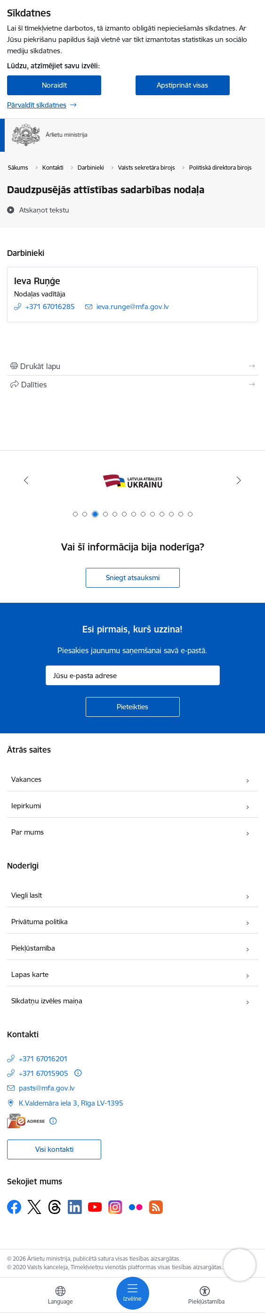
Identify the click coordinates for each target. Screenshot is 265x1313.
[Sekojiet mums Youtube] (95, 1206)
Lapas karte (29, 974)
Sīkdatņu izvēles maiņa (46, 1000)
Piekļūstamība (33, 948)
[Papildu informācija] (77, 1072)
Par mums (27, 832)
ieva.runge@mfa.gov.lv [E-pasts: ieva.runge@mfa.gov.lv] (132, 306)
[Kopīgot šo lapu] (132, 385)
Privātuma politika (39, 921)
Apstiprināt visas (182, 85)
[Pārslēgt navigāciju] (132, 1293)
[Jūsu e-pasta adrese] (133, 675)
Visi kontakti (54, 1149)
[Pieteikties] (133, 707)
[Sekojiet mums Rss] (156, 1207)
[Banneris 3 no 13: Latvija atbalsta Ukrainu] (132, 480)
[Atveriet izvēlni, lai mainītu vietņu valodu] (60, 1296)
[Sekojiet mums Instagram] (115, 1207)
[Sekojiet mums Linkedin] (75, 1207)
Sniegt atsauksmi (133, 577)
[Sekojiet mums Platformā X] (34, 1207)
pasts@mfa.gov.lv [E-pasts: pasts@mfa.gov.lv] (46, 1087)
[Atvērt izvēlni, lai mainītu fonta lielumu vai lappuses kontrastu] (204, 1296)
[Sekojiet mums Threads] (55, 1207)
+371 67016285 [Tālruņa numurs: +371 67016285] (50, 306)
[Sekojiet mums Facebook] (14, 1207)
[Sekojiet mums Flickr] (135, 1206)
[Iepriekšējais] (26, 480)
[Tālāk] (238, 480)
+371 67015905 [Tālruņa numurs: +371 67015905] (43, 1073)
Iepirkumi (26, 805)
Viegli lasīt (26, 895)
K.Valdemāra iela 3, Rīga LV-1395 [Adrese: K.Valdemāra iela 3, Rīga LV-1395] (71, 1103)
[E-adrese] (26, 1121)
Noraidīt (54, 85)
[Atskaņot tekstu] (44, 209)
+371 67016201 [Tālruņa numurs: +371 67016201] (43, 1058)
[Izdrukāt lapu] (132, 366)
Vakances (26, 779)
